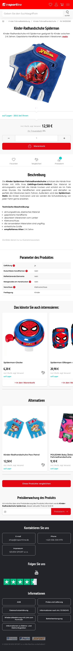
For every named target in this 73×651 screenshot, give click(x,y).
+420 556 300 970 (54, 538)
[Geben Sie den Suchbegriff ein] (32, 13)
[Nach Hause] (3, 21)
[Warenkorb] (62, 4)
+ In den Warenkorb (25, 382)
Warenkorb (36, 146)
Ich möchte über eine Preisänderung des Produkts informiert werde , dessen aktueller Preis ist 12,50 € (34, 504)
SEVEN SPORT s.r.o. (18, 550)
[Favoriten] (50, 4)
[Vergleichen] (43, 372)
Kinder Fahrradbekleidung (19, 21)
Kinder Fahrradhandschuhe (44, 21)
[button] (14, 265)
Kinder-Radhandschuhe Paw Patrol (22, 454)
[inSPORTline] (12, 4)
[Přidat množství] (64, 138)
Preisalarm (61, 511)
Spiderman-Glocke (13, 362)
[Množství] (36, 138)
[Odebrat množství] (8, 138)
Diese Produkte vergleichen (36, 483)
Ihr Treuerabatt (35, 131)
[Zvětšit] (36, 73)
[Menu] (68, 4)
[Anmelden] (56, 4)
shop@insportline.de (19, 538)
